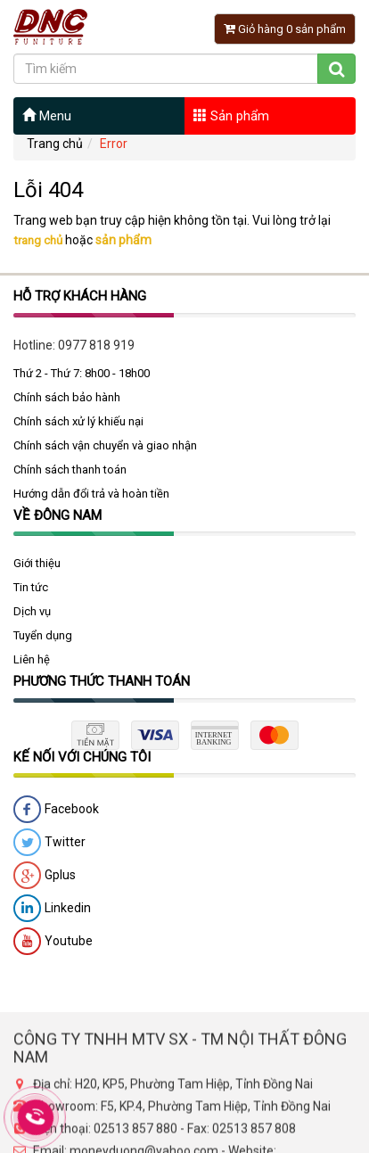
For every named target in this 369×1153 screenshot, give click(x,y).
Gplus (44, 882)
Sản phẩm (231, 116)
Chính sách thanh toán (70, 475)
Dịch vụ (32, 617)
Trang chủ (55, 143)
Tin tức (30, 593)
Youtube (53, 948)
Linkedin (52, 915)
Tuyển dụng (42, 641)
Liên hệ (31, 665)
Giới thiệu (37, 569)
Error (113, 143)
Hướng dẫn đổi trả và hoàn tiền (91, 499)
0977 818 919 (96, 350)
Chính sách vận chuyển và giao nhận (105, 450)
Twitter (49, 849)
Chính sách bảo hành (66, 402)
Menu (46, 116)
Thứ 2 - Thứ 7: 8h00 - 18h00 (81, 378)
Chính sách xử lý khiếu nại (78, 426)
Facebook (56, 816)
